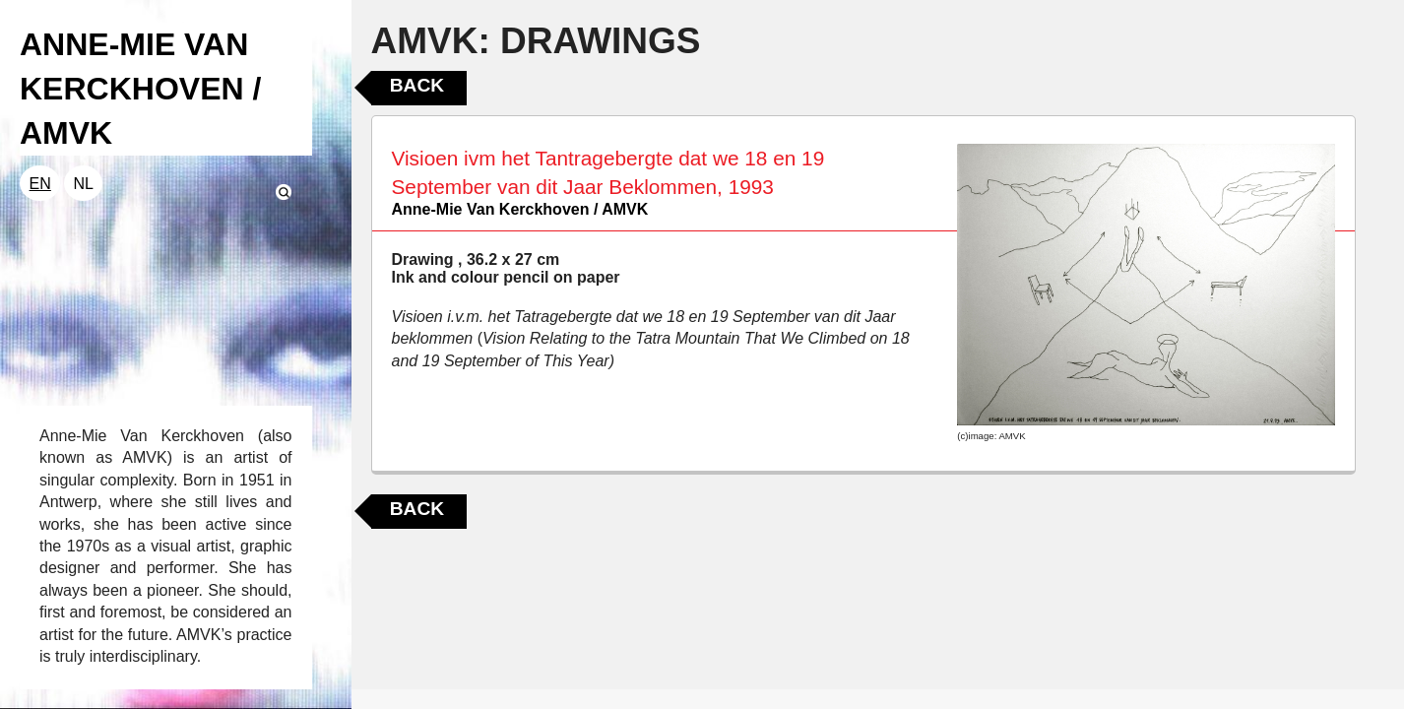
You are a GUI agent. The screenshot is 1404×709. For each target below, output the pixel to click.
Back (417, 85)
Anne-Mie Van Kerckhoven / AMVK (520, 209)
